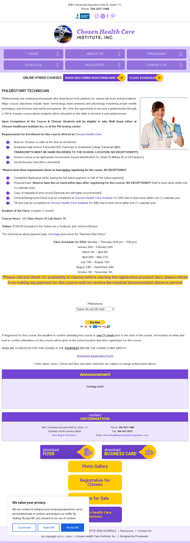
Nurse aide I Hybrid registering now (90, 77)
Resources (95, 65)
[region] (48, 516)
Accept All (72, 527)
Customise (24, 527)
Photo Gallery (95, 466)
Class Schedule (142, 78)
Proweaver (141, 536)
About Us (95, 54)
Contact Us (156, 65)
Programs (156, 54)
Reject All (48, 527)
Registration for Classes (95, 482)
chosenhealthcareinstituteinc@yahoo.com (125, 435)
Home (33, 54)
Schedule (33, 65)
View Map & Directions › (64, 435)
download (65, 452)
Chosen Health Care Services (95, 514)
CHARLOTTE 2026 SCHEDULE (98, 531)
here (57, 234)
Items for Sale (95, 498)
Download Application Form (95, 356)
